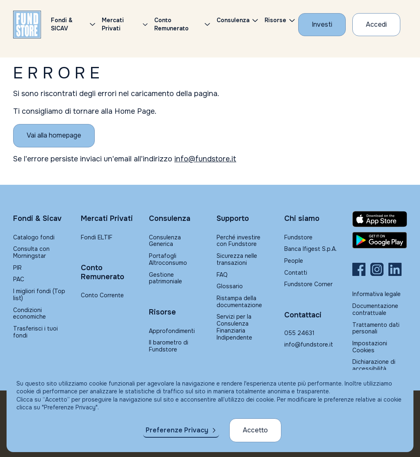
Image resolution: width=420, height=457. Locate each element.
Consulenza (233, 20)
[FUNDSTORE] (27, 25)
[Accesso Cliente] (376, 24)
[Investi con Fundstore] (322, 24)
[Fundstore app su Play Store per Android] (379, 240)
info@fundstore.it (205, 158)
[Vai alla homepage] (54, 135)
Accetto (255, 430)
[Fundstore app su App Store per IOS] (379, 219)
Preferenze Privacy (177, 430)
